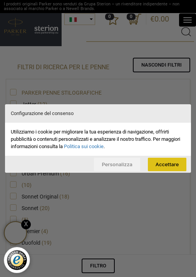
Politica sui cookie (84, 146)
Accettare (167, 164)
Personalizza (117, 164)
